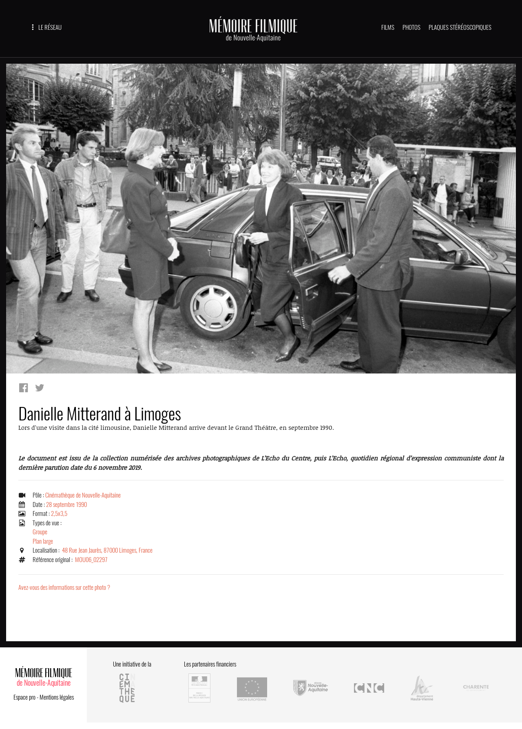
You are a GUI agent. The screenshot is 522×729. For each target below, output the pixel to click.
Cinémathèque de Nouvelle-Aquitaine (83, 495)
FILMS (387, 27)
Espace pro (24, 697)
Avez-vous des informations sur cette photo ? (64, 587)
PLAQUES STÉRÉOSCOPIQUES (460, 27)
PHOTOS (411, 27)
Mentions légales (57, 697)
